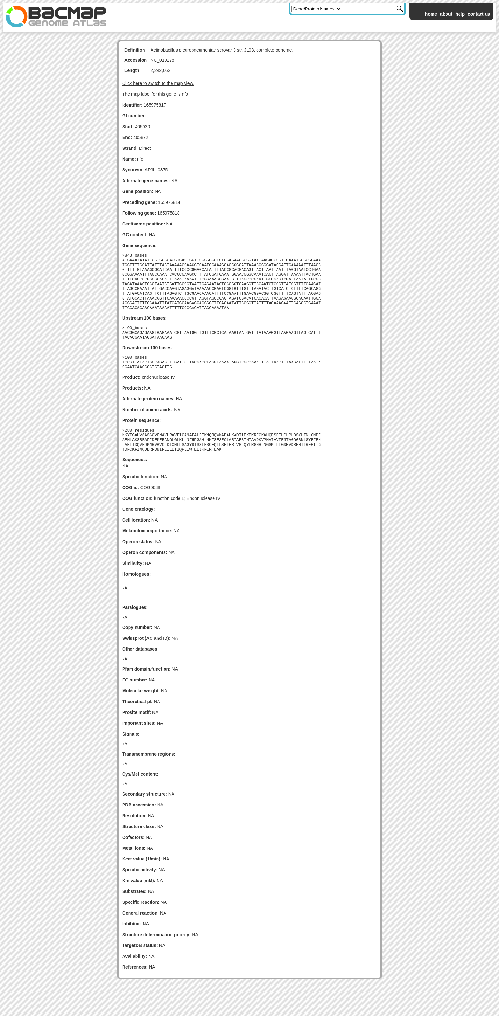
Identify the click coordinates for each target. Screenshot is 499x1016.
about (446, 14)
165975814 (169, 202)
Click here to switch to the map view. (158, 83)
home (431, 14)
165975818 (168, 213)
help (460, 14)
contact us (479, 14)
